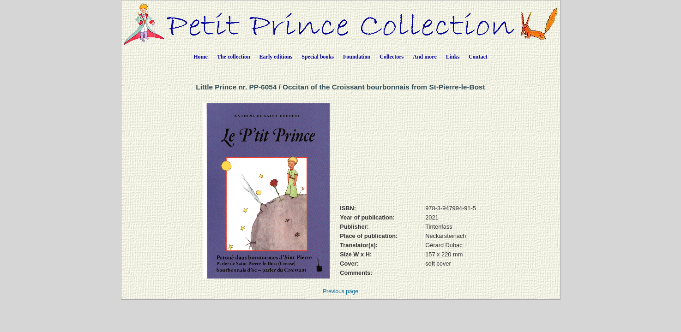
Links (452, 56)
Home (200, 56)
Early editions (276, 56)
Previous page (340, 291)
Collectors (392, 56)
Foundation (356, 56)
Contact (478, 56)
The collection (233, 56)
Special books (317, 56)
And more (424, 56)
